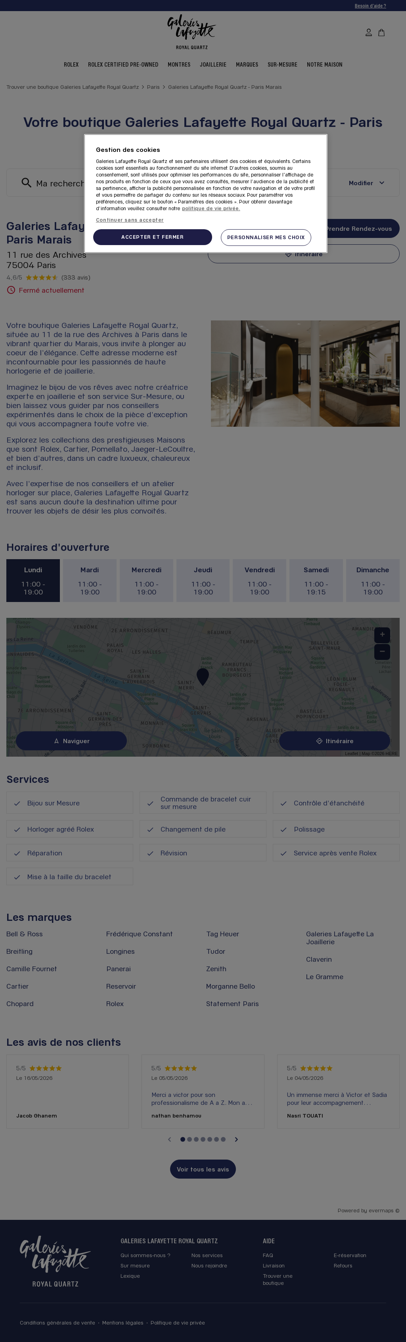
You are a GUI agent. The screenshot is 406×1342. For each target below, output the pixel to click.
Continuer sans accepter (130, 219)
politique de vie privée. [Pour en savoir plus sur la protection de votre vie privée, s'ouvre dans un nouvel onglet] (211, 208)
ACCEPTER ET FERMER (152, 237)
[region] (205, 193)
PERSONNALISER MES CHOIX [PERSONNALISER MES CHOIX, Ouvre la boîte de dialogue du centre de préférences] (266, 237)
